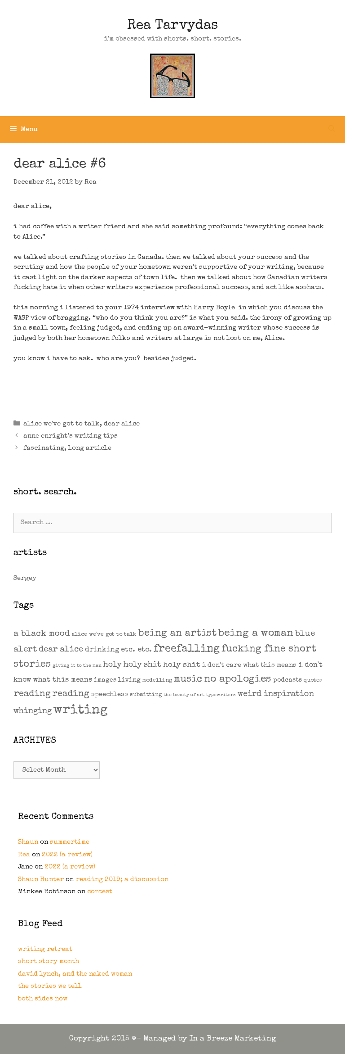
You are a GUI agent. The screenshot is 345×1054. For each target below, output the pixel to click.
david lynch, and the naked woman (75, 974)
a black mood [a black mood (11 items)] (41, 634)
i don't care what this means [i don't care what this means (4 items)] (249, 665)
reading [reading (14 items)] (32, 694)
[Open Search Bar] (331, 129)
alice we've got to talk (61, 424)
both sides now (42, 998)
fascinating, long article (67, 448)
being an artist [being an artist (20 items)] (177, 633)
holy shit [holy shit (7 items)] (181, 665)
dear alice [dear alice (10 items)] (61, 650)
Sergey (24, 578)
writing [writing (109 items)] (80, 710)
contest (99, 891)
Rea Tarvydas (172, 26)
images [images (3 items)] (105, 680)
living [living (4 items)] (129, 680)
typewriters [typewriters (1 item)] (221, 695)
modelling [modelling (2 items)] (157, 680)
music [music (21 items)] (188, 679)
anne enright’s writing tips (70, 436)
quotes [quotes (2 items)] (313, 680)
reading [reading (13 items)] (71, 694)
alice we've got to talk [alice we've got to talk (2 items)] (104, 635)
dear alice (122, 424)
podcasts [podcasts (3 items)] (287, 680)
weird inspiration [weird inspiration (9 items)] (276, 694)
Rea (24, 854)
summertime (69, 842)
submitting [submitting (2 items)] (146, 695)
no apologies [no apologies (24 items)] (237, 679)
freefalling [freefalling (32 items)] (187, 649)
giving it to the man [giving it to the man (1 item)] (77, 666)
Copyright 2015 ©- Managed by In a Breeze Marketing (172, 1039)
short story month (48, 961)
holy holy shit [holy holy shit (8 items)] (132, 665)
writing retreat (45, 949)
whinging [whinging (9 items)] (32, 711)
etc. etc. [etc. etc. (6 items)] (136, 650)
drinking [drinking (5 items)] (102, 650)
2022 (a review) (67, 854)
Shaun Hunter (41, 879)
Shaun (28, 842)
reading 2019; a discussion (121, 879)
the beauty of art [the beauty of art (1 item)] (184, 695)
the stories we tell (50, 986)
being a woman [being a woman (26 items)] (255, 634)
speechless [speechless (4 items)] (109, 694)
